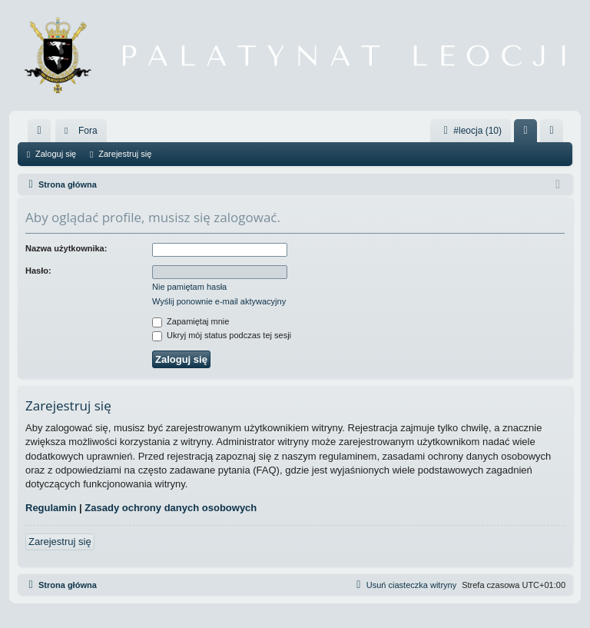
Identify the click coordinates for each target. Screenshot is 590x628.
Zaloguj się (55, 153)
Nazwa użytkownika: (66, 248)
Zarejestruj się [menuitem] (554, 133)
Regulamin (50, 507)
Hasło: (38, 270)
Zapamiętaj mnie (190, 321)
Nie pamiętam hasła (189, 286)
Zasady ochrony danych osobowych (171, 507)
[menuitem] (39, 130)
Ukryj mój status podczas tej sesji (221, 335)
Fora (88, 130)
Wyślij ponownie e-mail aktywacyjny (219, 301)
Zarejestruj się (124, 153)
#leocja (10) (470, 130)
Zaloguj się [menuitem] (529, 133)
